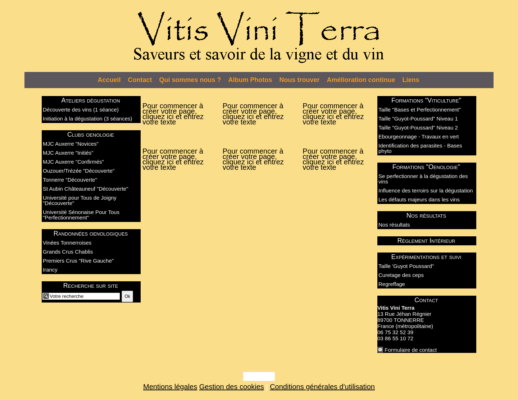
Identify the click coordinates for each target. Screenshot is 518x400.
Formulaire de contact (411, 350)
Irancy (50, 270)
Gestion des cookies (231, 387)
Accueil (109, 79)
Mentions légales (170, 387)
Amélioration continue (361, 79)
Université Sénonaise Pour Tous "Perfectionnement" (81, 215)
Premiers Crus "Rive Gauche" (78, 261)
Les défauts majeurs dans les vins (419, 199)
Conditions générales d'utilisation (322, 387)
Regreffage (391, 284)
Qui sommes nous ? (190, 79)
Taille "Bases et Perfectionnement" (419, 109)
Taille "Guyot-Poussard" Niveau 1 (418, 118)
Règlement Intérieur (426, 240)
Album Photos (250, 79)
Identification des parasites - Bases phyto (420, 148)
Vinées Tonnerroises (67, 243)
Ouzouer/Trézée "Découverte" (78, 171)
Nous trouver (300, 79)
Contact (140, 79)
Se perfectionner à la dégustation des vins (423, 179)
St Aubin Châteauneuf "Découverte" (85, 189)
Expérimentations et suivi (426, 256)
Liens (411, 79)
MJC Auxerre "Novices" (71, 144)
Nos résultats (426, 215)
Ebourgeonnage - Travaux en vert (418, 136)
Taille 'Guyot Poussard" (406, 266)
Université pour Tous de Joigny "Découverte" (80, 200)
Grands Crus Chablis (68, 252)
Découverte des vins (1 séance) (81, 109)
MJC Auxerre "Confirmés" (73, 162)
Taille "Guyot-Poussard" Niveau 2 (418, 127)
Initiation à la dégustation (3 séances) (87, 118)
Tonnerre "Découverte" (70, 180)
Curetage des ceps (401, 275)
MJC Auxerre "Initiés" (68, 153)
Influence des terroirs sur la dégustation (425, 190)
